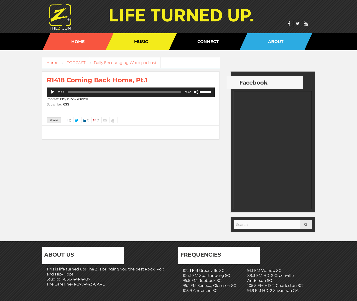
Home (78, 41)
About (275, 41)
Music (141, 41)
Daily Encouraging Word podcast (128, 62)
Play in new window (74, 99)
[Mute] (196, 92)
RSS (66, 104)
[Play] (52, 92)
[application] (131, 92)
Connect (208, 41)
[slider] (124, 92)
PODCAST (77, 62)
